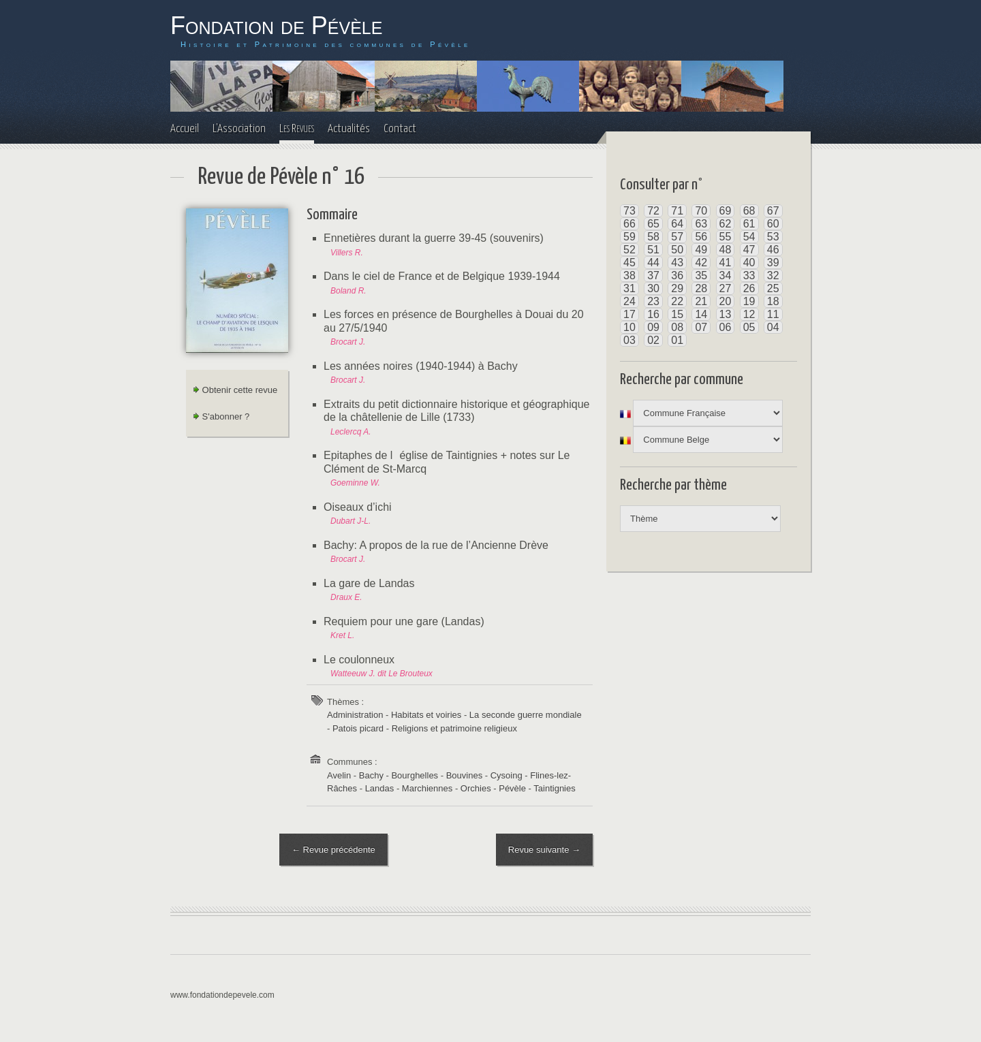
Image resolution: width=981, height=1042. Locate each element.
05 (749, 327)
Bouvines (464, 775)
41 (725, 262)
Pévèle (512, 788)
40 (749, 262)
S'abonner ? (221, 416)
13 (725, 314)
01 (677, 340)
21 (701, 301)
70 (701, 211)
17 (629, 314)
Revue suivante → (544, 849)
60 (773, 224)
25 (773, 288)
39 (773, 262)
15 (677, 314)
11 (773, 314)
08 (677, 327)
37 (653, 275)
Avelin (339, 775)
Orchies (476, 788)
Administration (355, 715)
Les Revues (296, 129)
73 (629, 211)
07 (701, 327)
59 (629, 236)
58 (653, 236)
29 (677, 288)
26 (749, 288)
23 (653, 301)
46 (773, 249)
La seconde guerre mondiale (525, 715)
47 (749, 249)
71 (677, 211)
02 (653, 340)
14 (701, 314)
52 (629, 249)
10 (629, 327)
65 (653, 224)
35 (701, 275)
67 (773, 211)
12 (749, 314)
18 (773, 301)
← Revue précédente (333, 849)
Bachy (371, 775)
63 (701, 224)
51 (653, 249)
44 (653, 262)
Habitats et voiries (426, 715)
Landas (379, 788)
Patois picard (358, 728)
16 (653, 314)
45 (629, 262)
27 (725, 288)
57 (677, 236)
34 (725, 275)
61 (749, 224)
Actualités (349, 129)
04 (773, 327)
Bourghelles (414, 775)
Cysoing (506, 775)
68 (749, 211)
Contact (400, 129)
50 (677, 249)
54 (749, 236)
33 (749, 275)
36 (677, 275)
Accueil (184, 129)
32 (773, 275)
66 (629, 224)
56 (701, 236)
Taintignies (554, 788)
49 (701, 249)
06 (725, 327)
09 (653, 327)
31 (629, 288)
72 (653, 211)
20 (725, 301)
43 (677, 262)
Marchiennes (427, 788)
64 (677, 224)
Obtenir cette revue (235, 390)
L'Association (239, 129)
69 (725, 211)
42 (701, 262)
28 (701, 288)
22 (677, 301)
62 (725, 224)
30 (653, 288)
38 (629, 275)
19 (749, 301)
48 (725, 249)
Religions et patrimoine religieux (454, 728)
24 (629, 301)
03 (629, 340)
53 (773, 236)
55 (725, 236)
